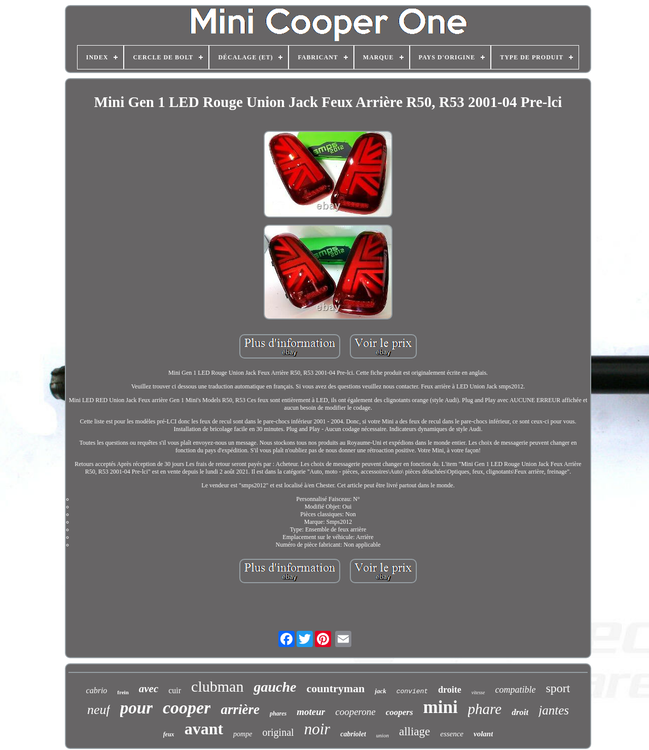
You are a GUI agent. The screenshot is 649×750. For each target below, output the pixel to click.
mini (440, 707)
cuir (174, 690)
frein (122, 692)
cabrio (96, 690)
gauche (275, 687)
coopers (399, 712)
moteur (311, 711)
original (278, 732)
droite (449, 690)
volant (483, 734)
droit (520, 712)
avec (148, 689)
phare (485, 709)
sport (558, 688)
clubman (217, 686)
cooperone (355, 711)
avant (204, 729)
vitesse (478, 692)
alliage (414, 731)
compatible (515, 690)
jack (380, 691)
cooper (186, 707)
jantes (553, 710)
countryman (335, 688)
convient (412, 691)
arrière (240, 709)
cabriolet (353, 734)
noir (317, 729)
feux (168, 734)
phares (278, 713)
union (382, 735)
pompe (242, 734)
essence (451, 734)
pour (136, 708)
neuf (98, 709)
